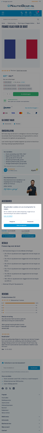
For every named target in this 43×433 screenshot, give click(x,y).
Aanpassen (30, 221)
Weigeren (12, 221)
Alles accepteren (21, 225)
